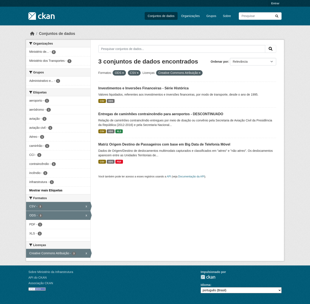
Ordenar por (219, 61)
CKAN (208, 277)
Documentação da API (191, 176)
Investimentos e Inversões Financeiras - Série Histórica (143, 88)
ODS (110, 101)
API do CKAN (37, 277)
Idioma (205, 285)
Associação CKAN (40, 283)
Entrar (275, 3)
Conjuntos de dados (161, 16)
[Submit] (277, 16)
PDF (119, 161)
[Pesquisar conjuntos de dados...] (260, 16)
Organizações (190, 16)
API (169, 176)
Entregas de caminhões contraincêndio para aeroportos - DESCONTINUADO (160, 114)
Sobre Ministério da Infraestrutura (50, 272)
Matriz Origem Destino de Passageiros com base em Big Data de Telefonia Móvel (164, 144)
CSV (102, 101)
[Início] (32, 33)
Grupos (211, 16)
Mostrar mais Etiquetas (45, 190)
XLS (119, 131)
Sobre (227, 16)
